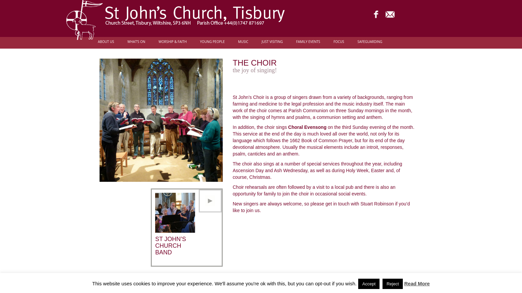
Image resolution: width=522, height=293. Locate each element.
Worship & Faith (172, 42)
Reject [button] (393, 283)
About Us (106, 42)
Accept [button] (369, 283)
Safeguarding (370, 42)
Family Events (308, 42)
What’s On (136, 42)
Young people (212, 42)
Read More (417, 283)
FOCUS (339, 42)
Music (243, 42)
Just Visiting (272, 42)
